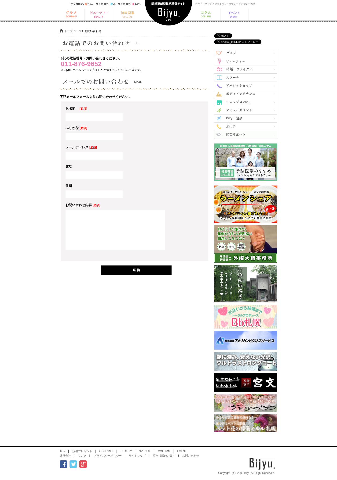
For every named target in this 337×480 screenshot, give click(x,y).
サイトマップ (137, 455)
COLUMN (164, 451)
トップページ (72, 31)
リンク (82, 455)
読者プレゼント (82, 451)
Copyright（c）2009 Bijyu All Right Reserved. (246, 473)
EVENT (182, 451)
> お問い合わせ (247, 4)
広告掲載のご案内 (164, 455)
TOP (62, 451)
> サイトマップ (203, 4)
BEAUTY (126, 451)
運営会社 (65, 455)
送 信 (136, 270)
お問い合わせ (190, 455)
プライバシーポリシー (108, 455)
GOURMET (106, 451)
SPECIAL (145, 451)
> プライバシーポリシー (225, 4)
